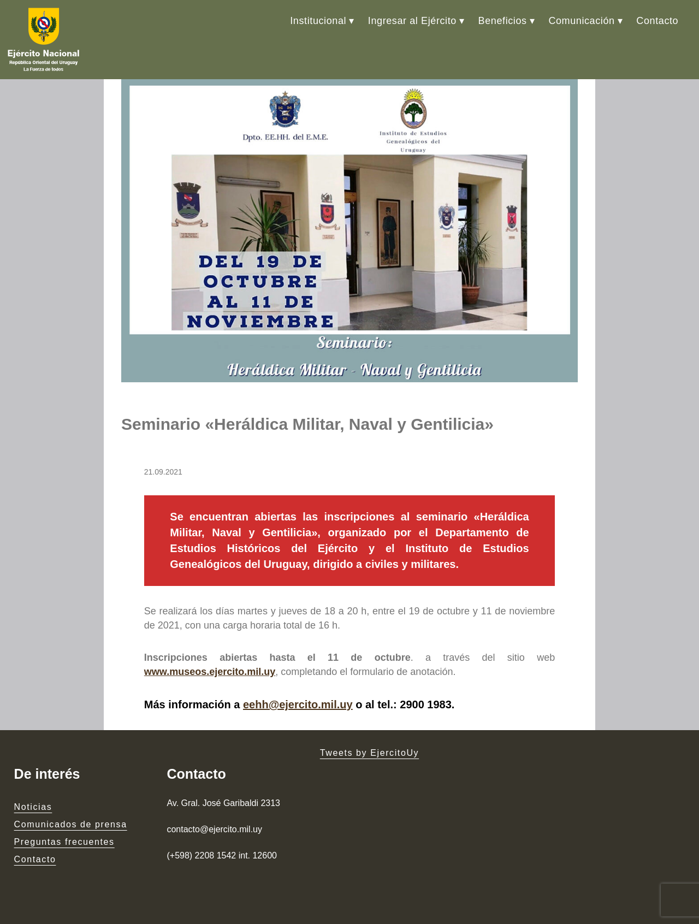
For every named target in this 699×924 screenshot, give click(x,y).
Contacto (657, 20)
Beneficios (502, 20)
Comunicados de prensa (70, 824)
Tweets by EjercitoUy (369, 752)
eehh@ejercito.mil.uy (298, 704)
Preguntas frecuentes (64, 841)
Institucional (318, 20)
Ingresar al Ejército (412, 20)
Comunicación (581, 20)
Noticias (33, 807)
